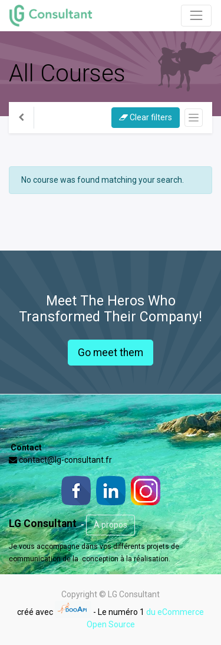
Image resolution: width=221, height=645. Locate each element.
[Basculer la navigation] (193, 117)
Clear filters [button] (145, 117)
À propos (110, 524)
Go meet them (110, 352)
